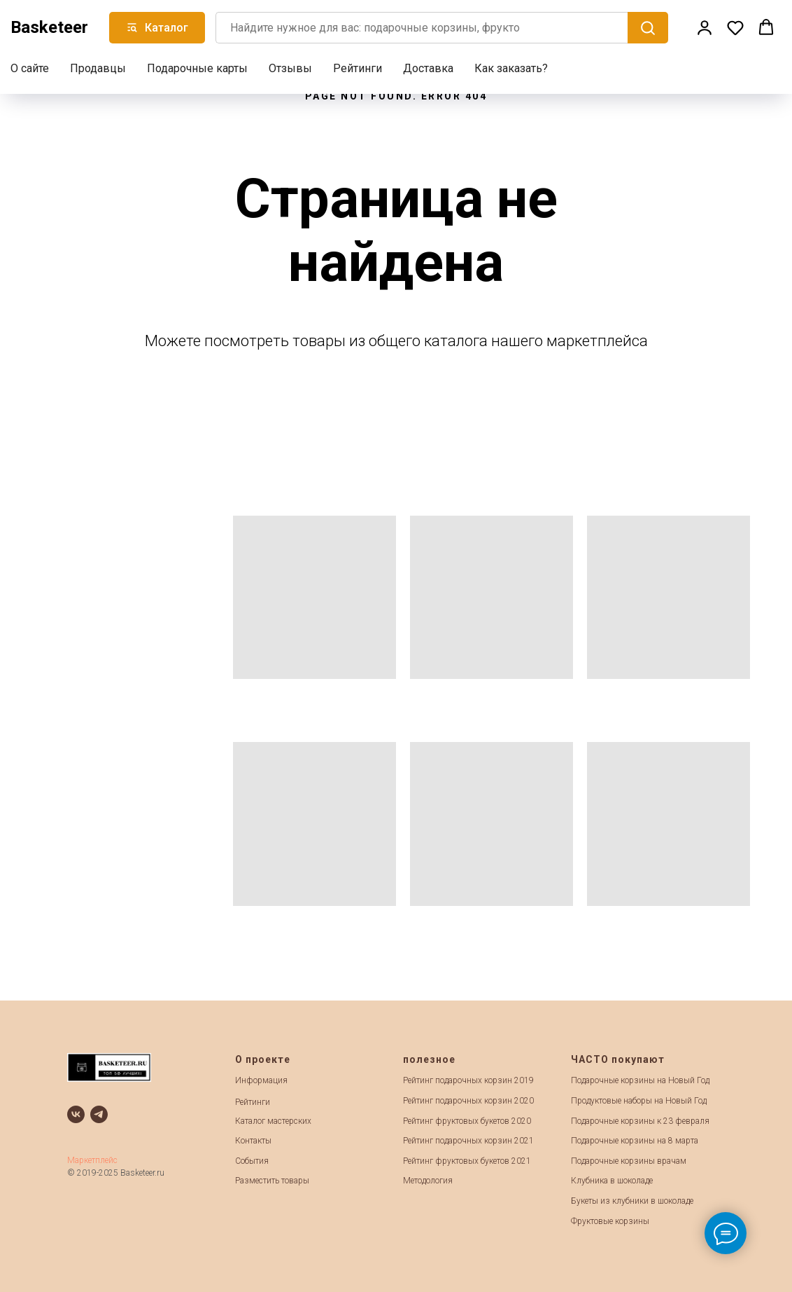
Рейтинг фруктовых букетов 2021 (467, 1161)
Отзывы (290, 67)
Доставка (428, 67)
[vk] (76, 1114)
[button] (704, 26)
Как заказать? (511, 67)
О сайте (29, 67)
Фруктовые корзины (610, 1221)
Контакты (253, 1141)
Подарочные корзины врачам (628, 1161)
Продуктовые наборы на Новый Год (639, 1101)
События (252, 1161)
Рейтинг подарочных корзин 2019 (468, 1080)
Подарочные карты (197, 67)
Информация (261, 1080)
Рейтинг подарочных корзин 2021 (468, 1141)
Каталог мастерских (273, 1121)
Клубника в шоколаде (612, 1181)
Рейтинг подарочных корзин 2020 (468, 1101)
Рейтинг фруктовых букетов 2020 (467, 1121)
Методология (428, 1181)
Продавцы (98, 67)
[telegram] (99, 1114)
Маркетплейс (92, 1160)
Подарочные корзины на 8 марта (634, 1141)
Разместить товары (272, 1181)
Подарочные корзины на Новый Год (640, 1080)
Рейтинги (357, 67)
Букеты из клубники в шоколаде (632, 1201)
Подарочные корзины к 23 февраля (640, 1121)
